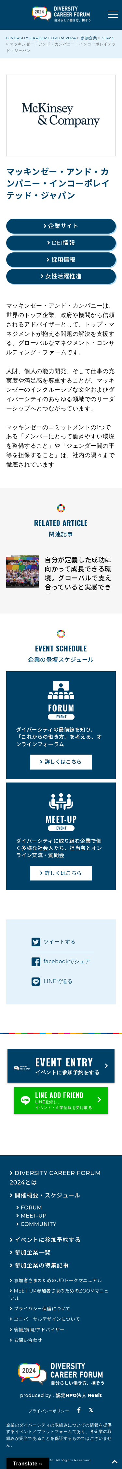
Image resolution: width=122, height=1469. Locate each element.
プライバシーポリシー (48, 1410)
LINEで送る (52, 982)
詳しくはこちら (63, 762)
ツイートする (54, 942)
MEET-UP (34, 1216)
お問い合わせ (28, 1340)
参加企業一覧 (33, 1252)
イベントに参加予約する (48, 1240)
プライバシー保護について (42, 1309)
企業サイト (63, 226)
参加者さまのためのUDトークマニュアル (58, 1280)
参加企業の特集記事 (42, 1265)
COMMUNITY (39, 1224)
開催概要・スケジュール (48, 1195)
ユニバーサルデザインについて (47, 1319)
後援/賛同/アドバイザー (39, 1330)
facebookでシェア (61, 962)
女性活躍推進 (63, 276)
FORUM (31, 1208)
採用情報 (63, 259)
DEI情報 (63, 243)
